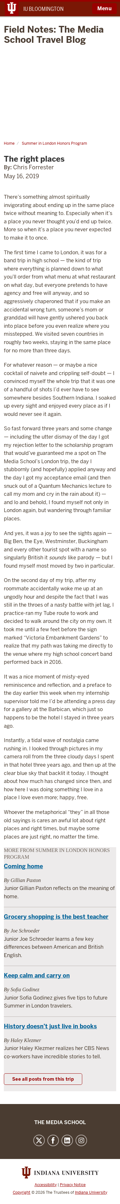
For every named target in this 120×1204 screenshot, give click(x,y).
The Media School (60, 1122)
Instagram (81, 1140)
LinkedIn (67, 1140)
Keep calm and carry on (37, 975)
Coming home (23, 866)
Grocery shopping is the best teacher (56, 916)
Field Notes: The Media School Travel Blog (54, 34)
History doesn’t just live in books (50, 1026)
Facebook (53, 1140)
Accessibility (46, 1184)
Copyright (21, 1192)
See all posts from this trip (43, 1079)
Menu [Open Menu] (104, 8)
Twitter (39, 1140)
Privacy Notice (73, 1184)
